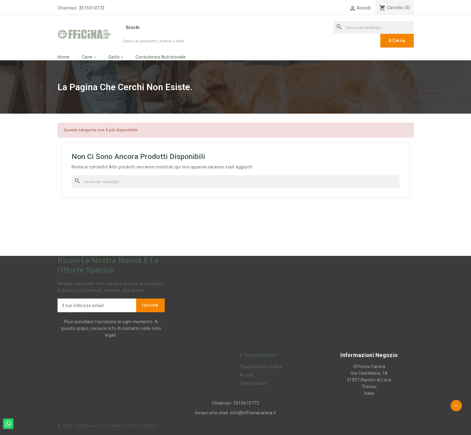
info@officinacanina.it (253, 412)
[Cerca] (373, 27)
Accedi (247, 375)
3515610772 (92, 7)
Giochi (133, 27)
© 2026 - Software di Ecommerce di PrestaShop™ (109, 425)
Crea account (253, 383)
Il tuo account (258, 355)
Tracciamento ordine (261, 366)
